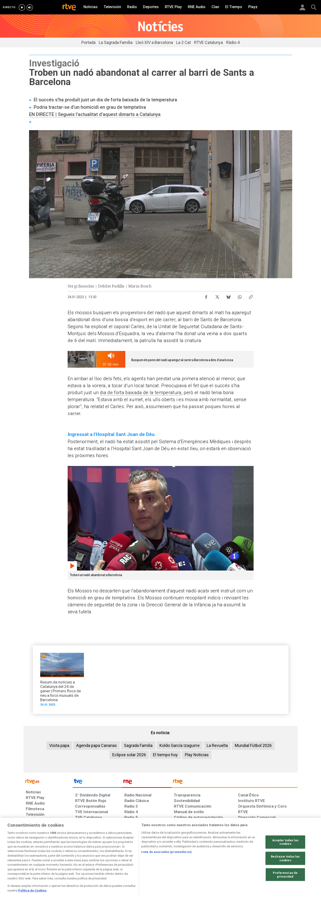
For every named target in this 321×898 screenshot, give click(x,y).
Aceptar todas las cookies (285, 859)
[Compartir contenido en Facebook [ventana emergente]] (206, 295)
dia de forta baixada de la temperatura (141, 392)
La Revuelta (217, 745)
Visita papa (59, 745)
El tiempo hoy (165, 754)
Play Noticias (197, 754)
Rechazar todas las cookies (285, 875)
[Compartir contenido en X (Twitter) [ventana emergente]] (217, 295)
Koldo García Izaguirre (179, 745)
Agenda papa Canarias (96, 745)
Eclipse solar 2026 (129, 754)
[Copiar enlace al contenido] (250, 295)
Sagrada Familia (138, 745)
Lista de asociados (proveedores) (166, 869)
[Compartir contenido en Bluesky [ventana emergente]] (228, 295)
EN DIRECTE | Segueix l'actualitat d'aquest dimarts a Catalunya (95, 114)
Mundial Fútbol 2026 (253, 745)
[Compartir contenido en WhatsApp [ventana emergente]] (239, 295)
